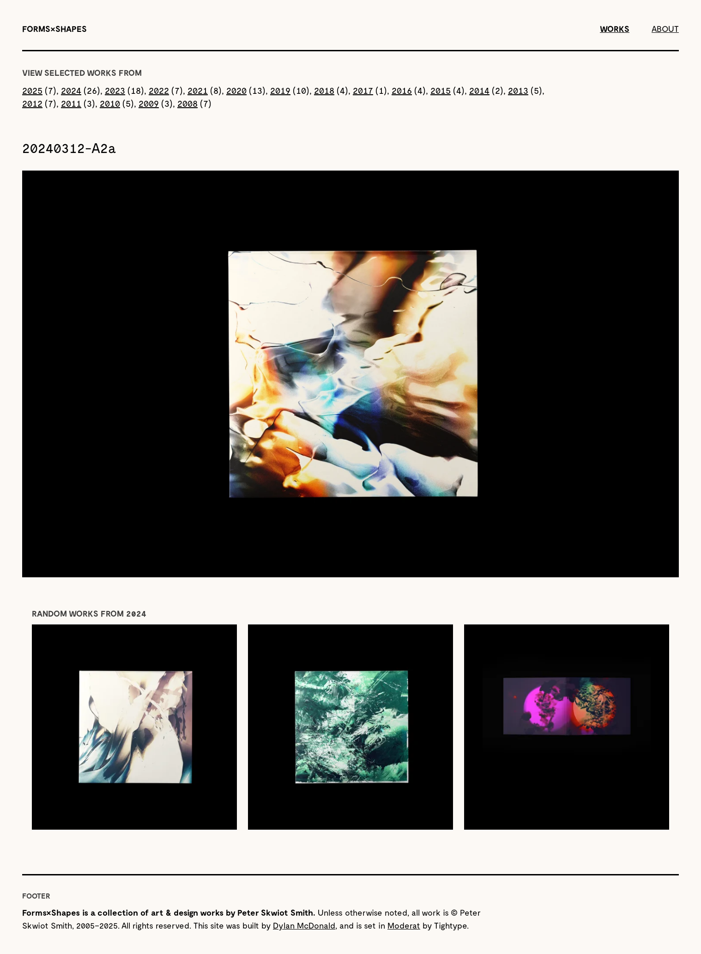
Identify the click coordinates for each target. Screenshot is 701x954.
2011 (71, 103)
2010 (110, 103)
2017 (363, 90)
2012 (32, 103)
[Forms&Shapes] (54, 28)
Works (614, 29)
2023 (115, 90)
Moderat (403, 925)
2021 (197, 90)
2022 (159, 90)
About (665, 29)
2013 (518, 90)
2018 (324, 90)
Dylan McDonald (304, 925)
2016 (402, 90)
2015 (440, 90)
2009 (149, 103)
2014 (479, 90)
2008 (187, 103)
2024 (71, 90)
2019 (280, 90)
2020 (236, 90)
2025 (32, 90)
